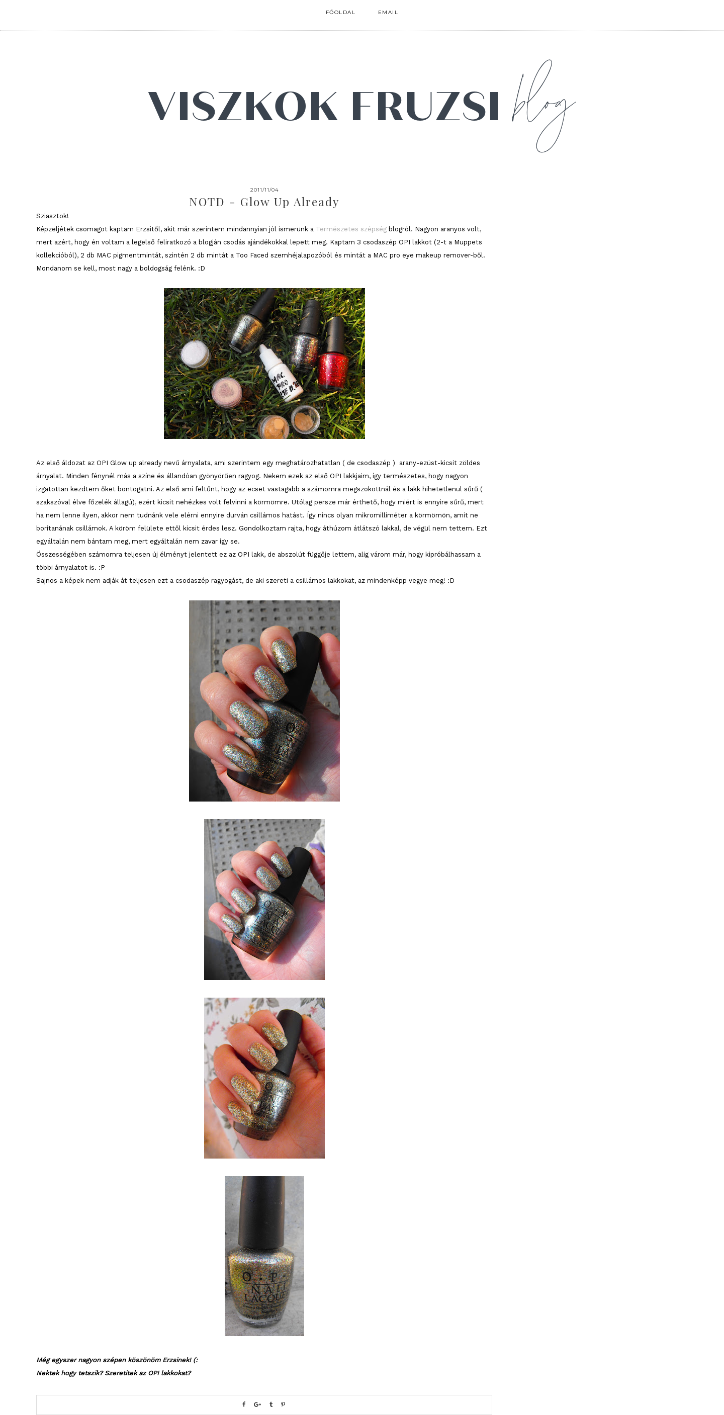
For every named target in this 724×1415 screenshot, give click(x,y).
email (388, 12)
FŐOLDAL (341, 12)
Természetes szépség (351, 229)
